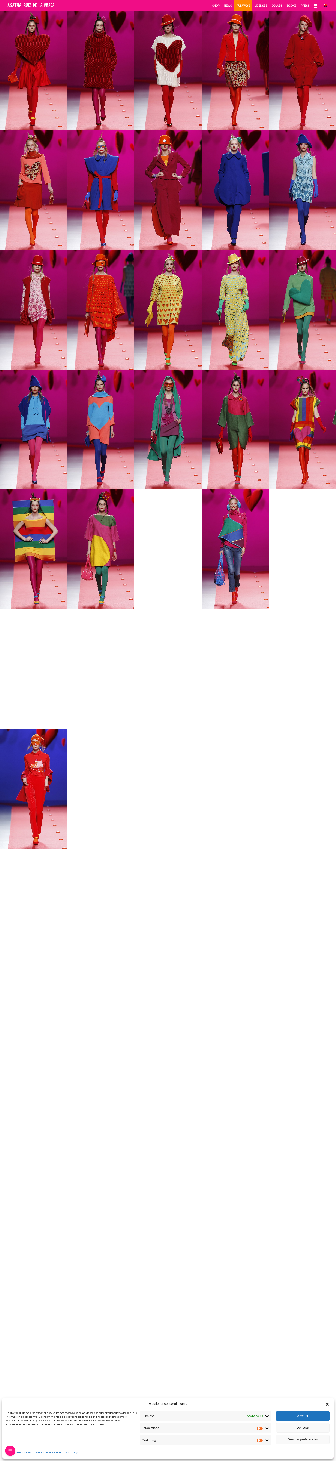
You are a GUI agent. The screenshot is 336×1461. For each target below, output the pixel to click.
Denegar (303, 1427)
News (228, 5)
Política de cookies (20, 1452)
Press (305, 5)
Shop (215, 5)
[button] (327, 1404)
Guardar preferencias (303, 1439)
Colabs (277, 5)
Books (291, 5)
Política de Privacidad (48, 1452)
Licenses (261, 5)
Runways (243, 5)
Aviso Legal (72, 1452)
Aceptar (302, 1416)
